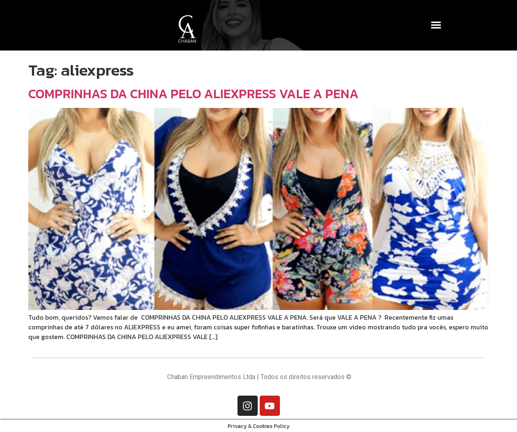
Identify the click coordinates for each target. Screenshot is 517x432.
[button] (436, 25)
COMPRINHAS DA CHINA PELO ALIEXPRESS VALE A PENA (193, 93)
